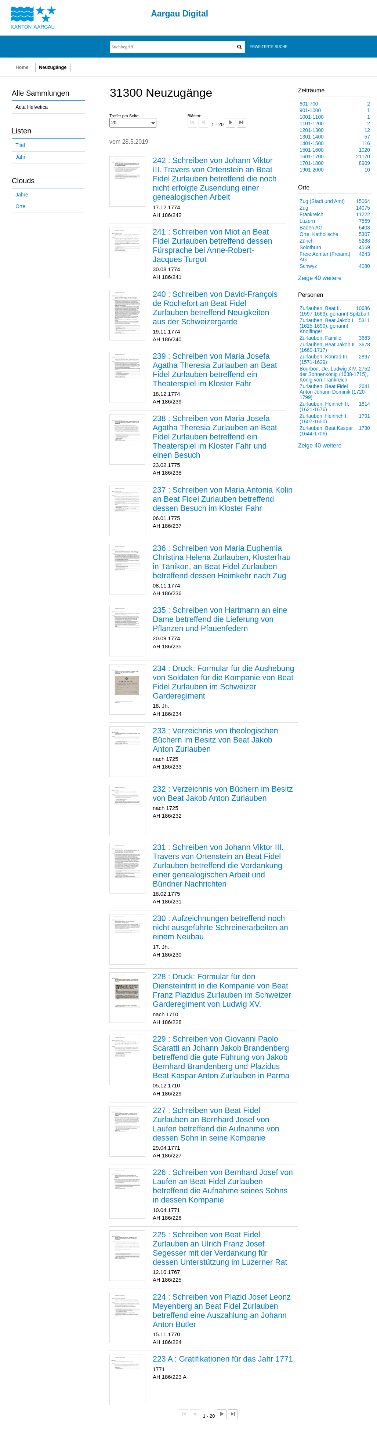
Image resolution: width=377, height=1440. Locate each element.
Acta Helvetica (31, 107)
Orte (20, 206)
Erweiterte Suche (268, 47)
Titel (20, 145)
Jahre (21, 195)
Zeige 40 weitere (319, 278)
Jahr (20, 157)
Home (21, 67)
